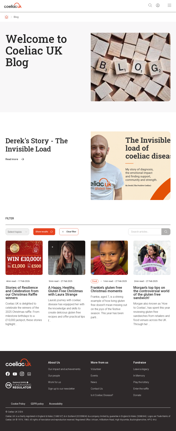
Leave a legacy (141, 369)
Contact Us (97, 388)
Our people (54, 375)
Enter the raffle (141, 388)
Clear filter (69, 231)
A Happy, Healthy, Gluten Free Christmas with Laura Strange (65, 291)
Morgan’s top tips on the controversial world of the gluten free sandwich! (151, 293)
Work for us (54, 382)
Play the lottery (141, 382)
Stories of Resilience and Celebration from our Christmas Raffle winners (22, 293)
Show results (44, 231)
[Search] (150, 5)
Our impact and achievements (64, 369)
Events (94, 375)
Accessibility (56, 403)
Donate (137, 395)
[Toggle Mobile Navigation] (169, 5)
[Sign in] (157, 5)
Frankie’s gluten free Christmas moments (106, 289)
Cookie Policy (18, 403)
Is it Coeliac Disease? (102, 395)
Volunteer (96, 369)
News (94, 382)
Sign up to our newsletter (61, 388)
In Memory (139, 375)
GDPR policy (37, 403)
